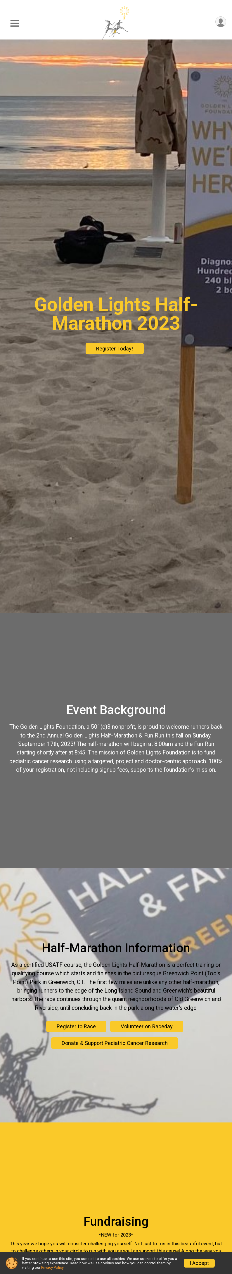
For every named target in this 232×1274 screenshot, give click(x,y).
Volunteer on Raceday (147, 1026)
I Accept (199, 1263)
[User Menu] (220, 21)
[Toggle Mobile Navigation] (14, 24)
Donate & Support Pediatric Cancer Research (115, 1043)
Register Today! (114, 348)
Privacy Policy (52, 1267)
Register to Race (76, 1026)
